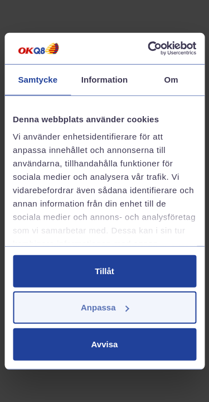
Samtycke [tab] (37, 79)
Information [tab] (104, 79)
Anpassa (105, 307)
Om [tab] (171, 79)
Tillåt (104, 270)
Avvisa (104, 343)
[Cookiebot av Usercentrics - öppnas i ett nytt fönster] (148, 48)
